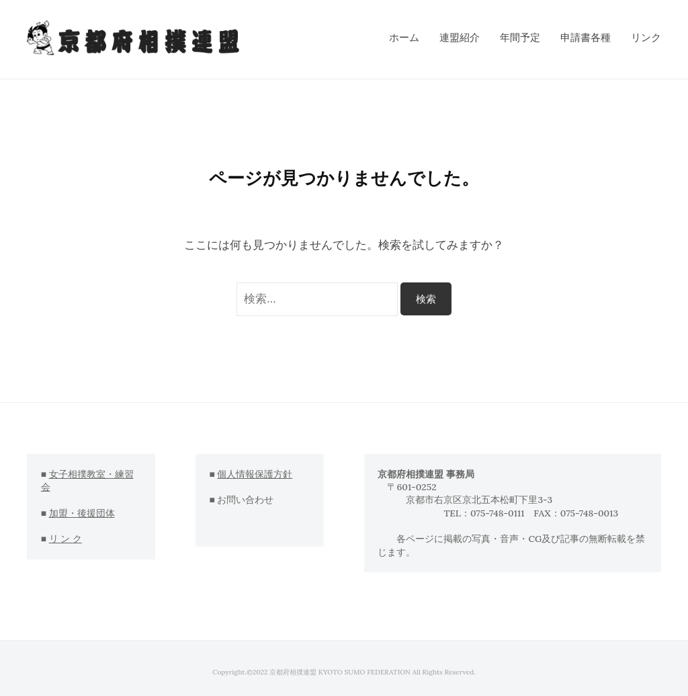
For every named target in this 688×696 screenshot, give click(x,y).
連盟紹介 (459, 37)
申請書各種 (585, 37)
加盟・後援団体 (82, 513)
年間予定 (520, 37)
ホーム (404, 37)
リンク (646, 37)
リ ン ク (65, 539)
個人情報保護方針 (254, 474)
